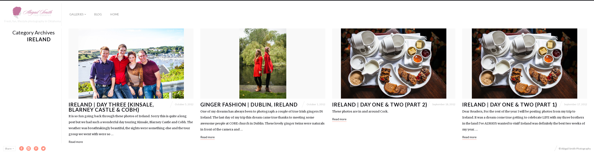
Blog (98, 14)
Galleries (76, 14)
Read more (76, 142)
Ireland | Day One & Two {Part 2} (379, 104)
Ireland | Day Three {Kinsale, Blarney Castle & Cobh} (111, 107)
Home (114, 14)
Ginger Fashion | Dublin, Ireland (249, 104)
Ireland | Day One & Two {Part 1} (509, 104)
